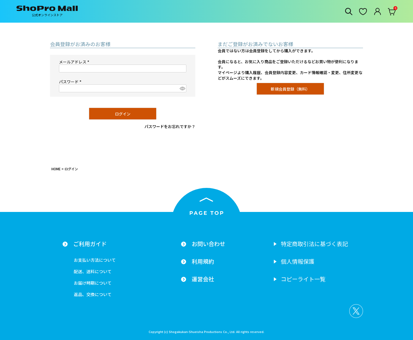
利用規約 (203, 261)
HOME (56, 168)
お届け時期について (92, 283)
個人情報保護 (297, 261)
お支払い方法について (95, 260)
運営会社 (203, 279)
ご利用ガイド (90, 244)
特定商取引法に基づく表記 (314, 244)
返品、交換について (92, 294)
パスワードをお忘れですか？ (169, 126)
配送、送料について (92, 271)
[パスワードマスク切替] (182, 88)
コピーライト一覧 (303, 279)
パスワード (71, 81)
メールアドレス (75, 62)
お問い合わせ (208, 244)
